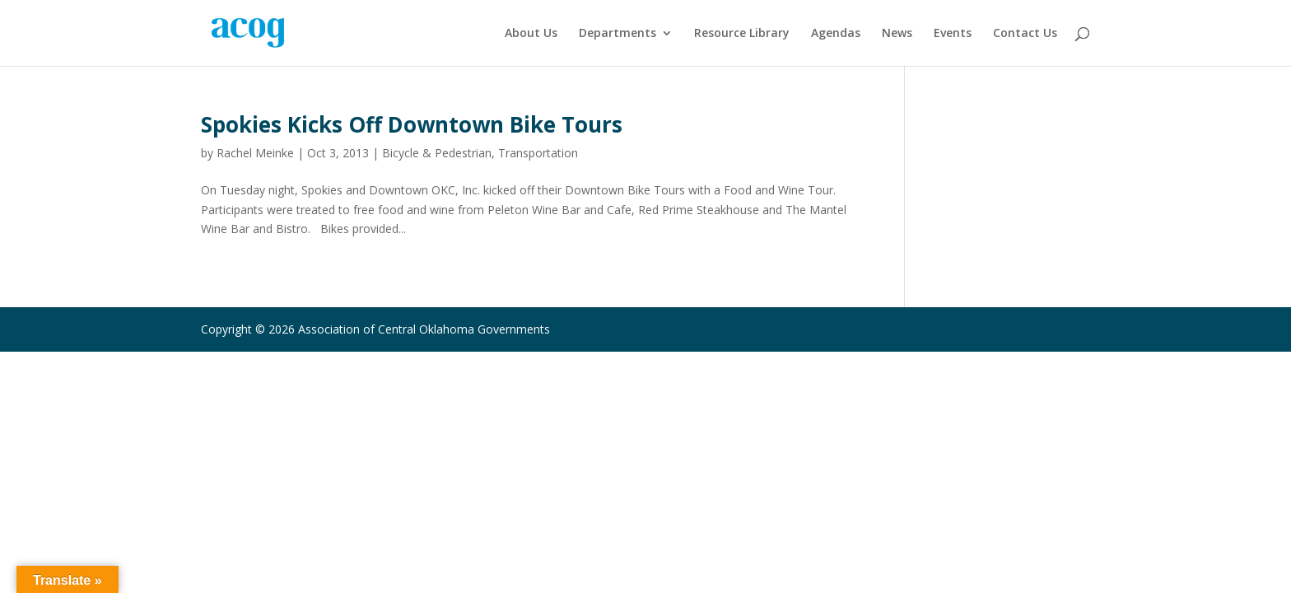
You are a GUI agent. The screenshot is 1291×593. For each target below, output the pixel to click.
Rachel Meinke (255, 153)
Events (953, 33)
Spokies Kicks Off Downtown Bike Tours (411, 124)
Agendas (835, 33)
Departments (617, 33)
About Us (531, 33)
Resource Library (742, 33)
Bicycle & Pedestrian (437, 153)
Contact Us (1025, 33)
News (897, 33)
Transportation (538, 153)
